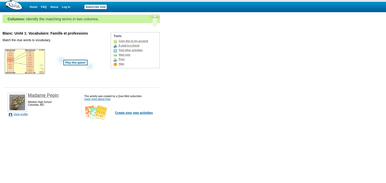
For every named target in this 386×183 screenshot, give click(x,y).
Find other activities (131, 50)
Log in (66, 6)
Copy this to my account (133, 41)
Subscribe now (96, 6)
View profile (20, 114)
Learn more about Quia (97, 99)
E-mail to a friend (129, 45)
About (54, 6)
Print (122, 59)
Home (34, 6)
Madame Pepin (43, 95)
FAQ (44, 6)
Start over (125, 54)
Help (121, 64)
